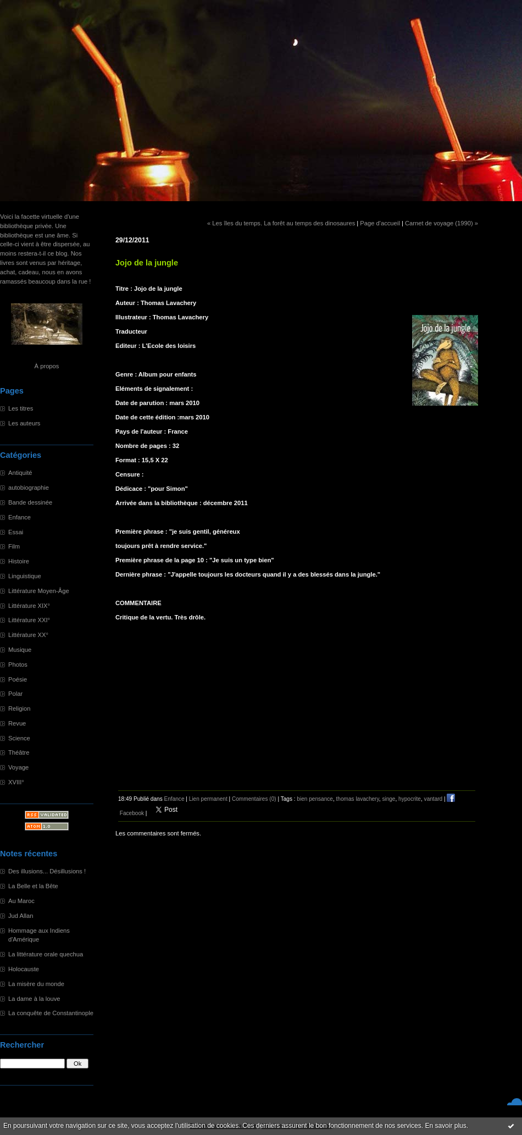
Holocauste (23, 969)
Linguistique (24, 576)
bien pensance (315, 799)
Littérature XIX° (29, 605)
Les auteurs (24, 423)
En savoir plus (445, 1126)
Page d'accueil (379, 223)
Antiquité (20, 472)
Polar (15, 693)
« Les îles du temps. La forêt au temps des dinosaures (281, 223)
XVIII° (16, 782)
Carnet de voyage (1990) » (441, 223)
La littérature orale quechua (45, 954)
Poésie (17, 679)
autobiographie (28, 487)
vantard (433, 799)
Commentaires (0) (254, 799)
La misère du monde (36, 984)
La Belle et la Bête (33, 886)
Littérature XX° (28, 635)
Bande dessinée (30, 502)
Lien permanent (208, 799)
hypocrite (409, 799)
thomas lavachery (357, 799)
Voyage (18, 767)
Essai (15, 532)
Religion (19, 708)
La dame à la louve (34, 998)
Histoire (18, 561)
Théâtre (19, 752)
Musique (19, 649)
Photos (17, 664)
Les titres (20, 408)
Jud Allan (20, 915)
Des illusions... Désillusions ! (47, 871)
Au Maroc (21, 901)
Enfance (19, 517)
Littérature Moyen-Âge (38, 591)
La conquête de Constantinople (50, 1013)
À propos (47, 366)
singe (388, 799)
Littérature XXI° (29, 620)
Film (14, 546)
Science (19, 738)
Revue (17, 723)
